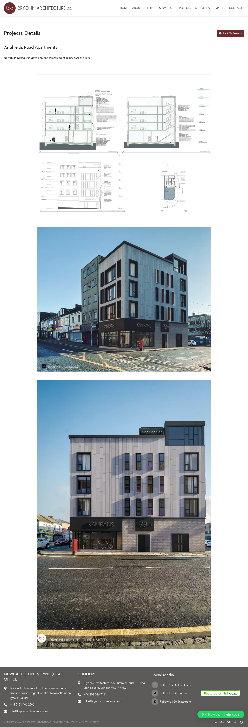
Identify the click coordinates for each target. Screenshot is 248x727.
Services (166, 8)
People (150, 8)
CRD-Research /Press (210, 8)
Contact (235, 8)
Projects (184, 8)
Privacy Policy (91, 721)
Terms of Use (76, 721)
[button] (220, 714)
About (137, 8)
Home (124, 8)
